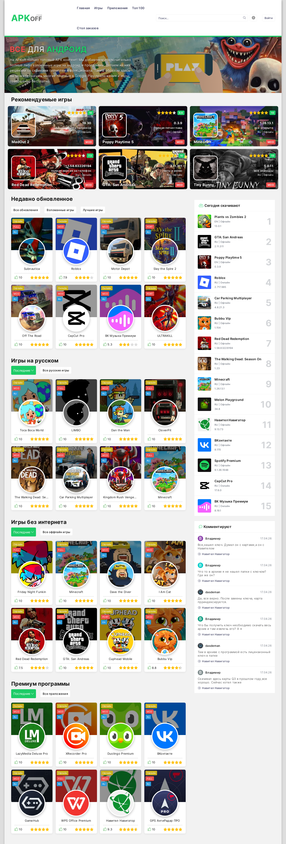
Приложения (91, 8)
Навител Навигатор (213, 534)
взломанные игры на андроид (58, 45)
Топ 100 (112, 8)
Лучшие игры (93, 190)
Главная (57, 8)
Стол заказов (134, 8)
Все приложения (55, 673)
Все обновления (25, 190)
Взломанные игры (60, 190)
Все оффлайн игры (56, 512)
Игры (73, 8)
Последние (23, 350)
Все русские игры (56, 350)
